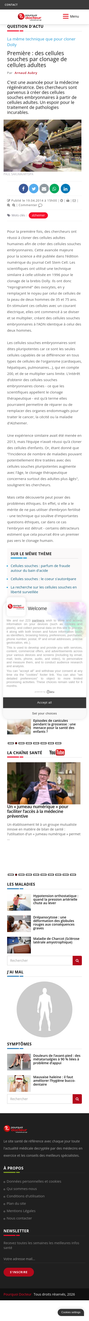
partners (38, 620)
